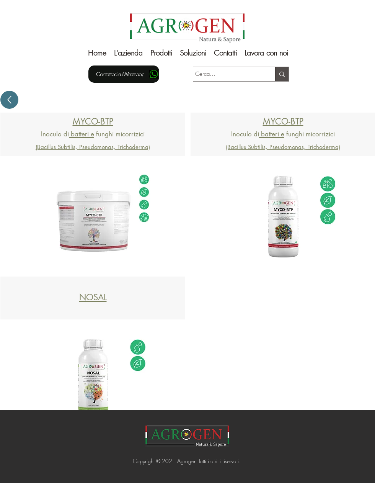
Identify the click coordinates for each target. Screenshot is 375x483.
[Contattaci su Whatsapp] (123, 74)
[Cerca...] (227, 74)
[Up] (9, 100)
